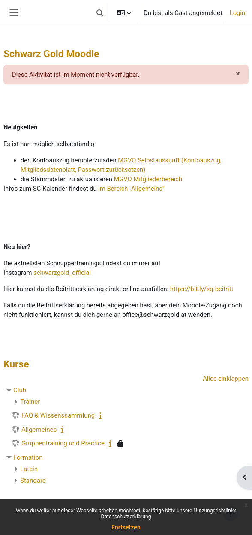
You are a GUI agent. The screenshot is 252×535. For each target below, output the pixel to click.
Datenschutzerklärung (126, 517)
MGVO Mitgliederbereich (148, 179)
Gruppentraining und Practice (63, 443)
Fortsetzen (126, 527)
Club (19, 390)
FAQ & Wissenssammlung (58, 415)
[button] (100, 13)
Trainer (30, 402)
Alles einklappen (226, 378)
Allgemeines (39, 429)
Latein (29, 469)
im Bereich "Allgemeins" (131, 188)
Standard (33, 480)
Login (237, 13)
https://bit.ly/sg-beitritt (201, 289)
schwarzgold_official (62, 273)
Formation (27, 457)
